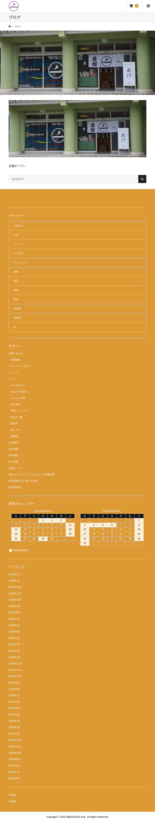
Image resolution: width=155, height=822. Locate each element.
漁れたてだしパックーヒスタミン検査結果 (32, 474)
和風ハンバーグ (18, 410)
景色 (15, 299)
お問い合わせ (16, 353)
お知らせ (18, 225)
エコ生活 (18, 253)
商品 (15, 281)
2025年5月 (14, 631)
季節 (15, 290)
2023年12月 (15, 740)
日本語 (12, 795)
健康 (15, 271)
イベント (18, 244)
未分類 (17, 308)
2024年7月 (14, 695)
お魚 (15, 235)
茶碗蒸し (15, 436)
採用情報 (15, 359)
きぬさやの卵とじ (20, 391)
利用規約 (13, 455)
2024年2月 (14, 727)
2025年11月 (15, 593)
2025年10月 (15, 599)
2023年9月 (14, 759)
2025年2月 (14, 650)
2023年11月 (15, 746)
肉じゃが (15, 429)
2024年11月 (15, 670)
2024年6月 (14, 702)
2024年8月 (14, 689)
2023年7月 (14, 772)
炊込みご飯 (16, 417)
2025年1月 (14, 657)
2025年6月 (14, 625)
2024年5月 (14, 708)
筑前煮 (14, 423)
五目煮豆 (15, 404)
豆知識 (17, 317)
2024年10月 (15, 676)
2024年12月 (15, 663)
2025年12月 (15, 587)
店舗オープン (16, 468)
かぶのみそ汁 (17, 385)
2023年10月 (15, 753)
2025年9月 (14, 606)
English (13, 801)
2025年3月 (14, 644)
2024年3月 (14, 721)
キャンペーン (20, 262)
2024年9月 (14, 682)
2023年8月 (14, 765)
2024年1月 (14, 733)
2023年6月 (14, 778)
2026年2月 (14, 574)
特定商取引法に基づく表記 (23, 481)
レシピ (12, 378)
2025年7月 (14, 619)
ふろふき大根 (17, 398)
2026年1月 (14, 580)
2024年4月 (14, 714)
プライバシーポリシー (21, 366)
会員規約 (13, 442)
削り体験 (13, 461)
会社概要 (13, 449)
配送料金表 (15, 487)
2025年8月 (14, 612)
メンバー (13, 372)
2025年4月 (14, 638)
